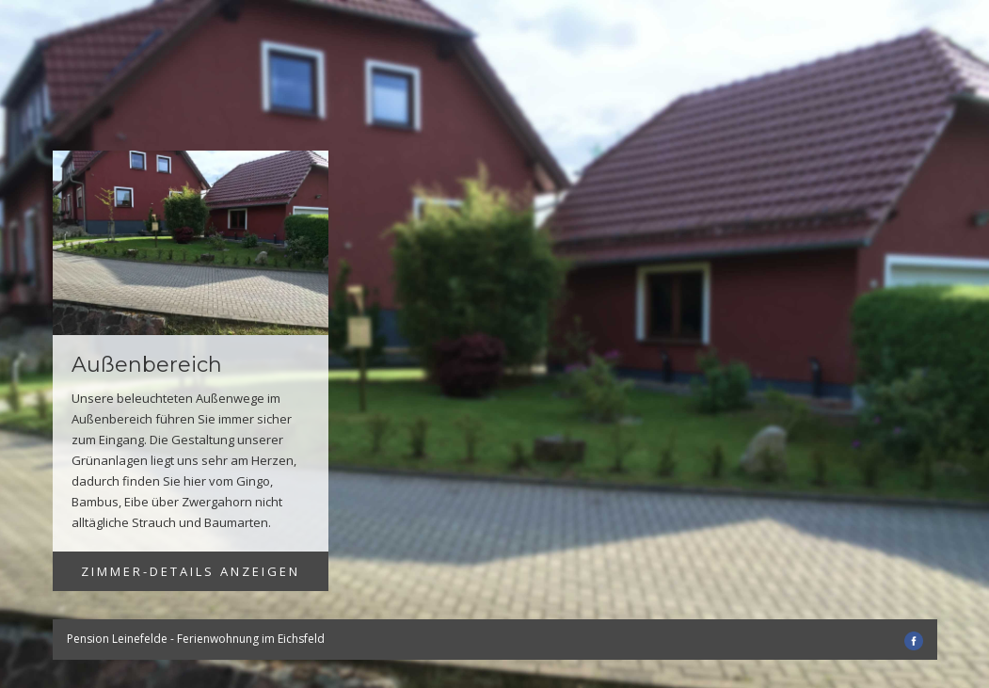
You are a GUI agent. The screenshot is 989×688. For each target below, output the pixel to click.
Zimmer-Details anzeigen (190, 571)
